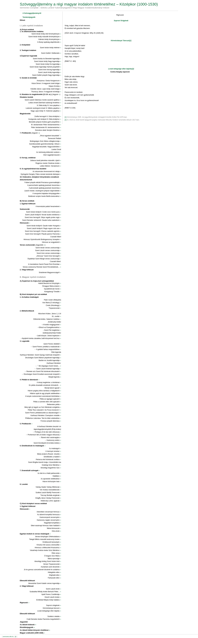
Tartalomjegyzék (29, 17)
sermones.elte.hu (8, 636)
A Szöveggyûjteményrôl (32, 13)
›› (60, 34)
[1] (130, 41)
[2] (133, 69)
